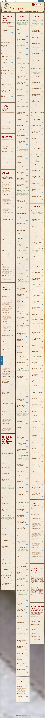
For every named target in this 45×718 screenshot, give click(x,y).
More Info (38, 5)
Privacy (29, 715)
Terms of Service (24, 715)
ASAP (29, 1)
